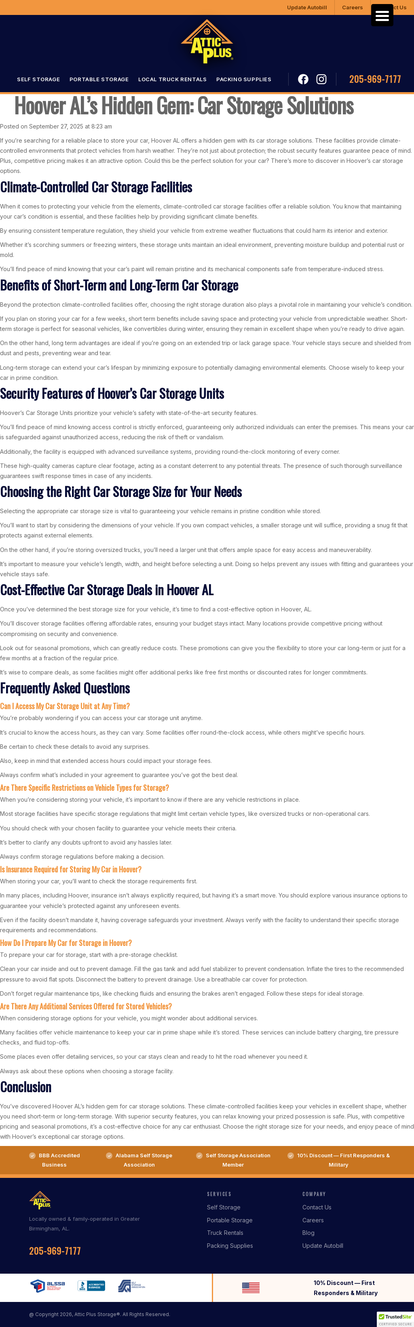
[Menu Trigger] (382, 15)
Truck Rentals (225, 1232)
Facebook (303, 79)
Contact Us (317, 1207)
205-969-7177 (375, 78)
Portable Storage (99, 79)
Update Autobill (307, 7)
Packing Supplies (244, 79)
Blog (308, 1232)
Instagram (321, 79)
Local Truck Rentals (172, 79)
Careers (352, 7)
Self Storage (38, 79)
